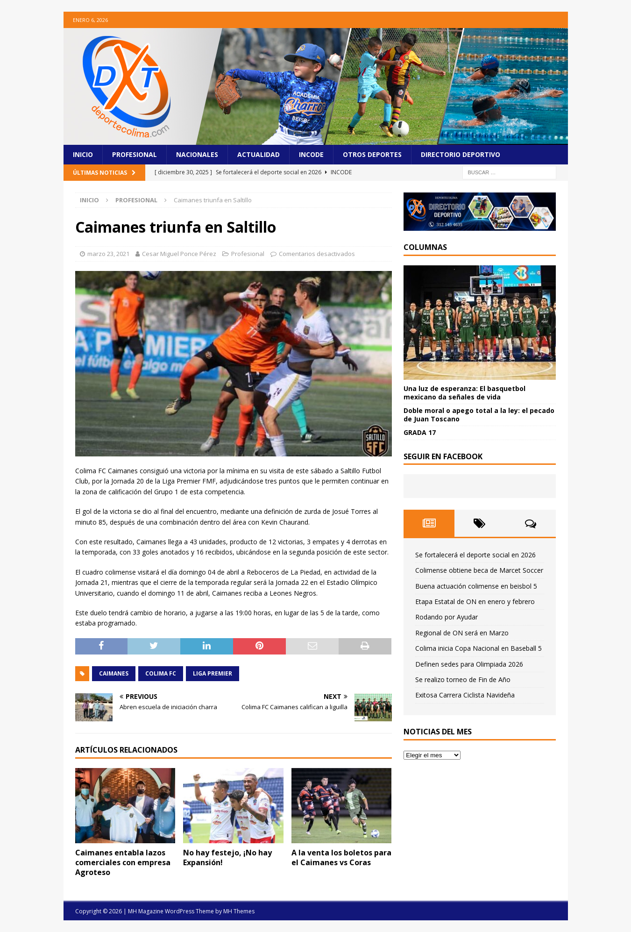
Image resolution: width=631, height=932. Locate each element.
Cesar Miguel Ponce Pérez (179, 253)
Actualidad (258, 154)
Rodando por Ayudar (446, 616)
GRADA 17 (420, 432)
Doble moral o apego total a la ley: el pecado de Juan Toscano (479, 414)
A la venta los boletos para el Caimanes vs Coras (341, 857)
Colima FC (160, 673)
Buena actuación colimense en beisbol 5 (476, 586)
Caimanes (113, 673)
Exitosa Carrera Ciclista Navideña (465, 694)
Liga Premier (212, 673)
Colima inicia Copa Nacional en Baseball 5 (478, 648)
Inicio (83, 154)
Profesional (134, 154)
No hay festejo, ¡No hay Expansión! (227, 857)
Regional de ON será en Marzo (462, 632)
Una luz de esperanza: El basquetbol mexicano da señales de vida (464, 392)
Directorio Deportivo (460, 154)
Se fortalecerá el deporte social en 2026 (475, 554)
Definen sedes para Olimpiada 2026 (469, 664)
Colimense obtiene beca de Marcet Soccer (479, 570)
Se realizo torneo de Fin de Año (462, 679)
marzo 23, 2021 (108, 253)
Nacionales (197, 154)
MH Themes (239, 911)
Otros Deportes (372, 154)
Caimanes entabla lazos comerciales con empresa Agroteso (122, 862)
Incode (311, 154)
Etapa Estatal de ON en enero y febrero (475, 601)
